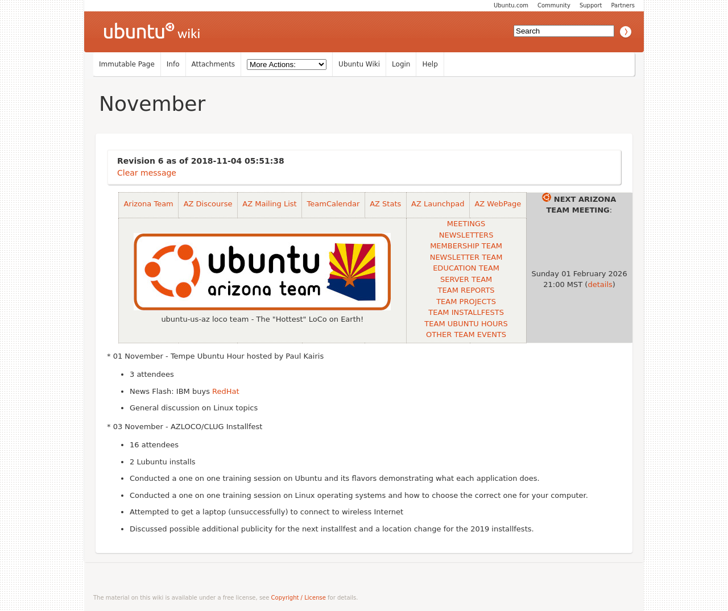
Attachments (213, 64)
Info (173, 64)
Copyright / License (298, 598)
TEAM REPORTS (466, 290)
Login (401, 64)
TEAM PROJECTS (466, 301)
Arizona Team (148, 203)
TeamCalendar (333, 203)
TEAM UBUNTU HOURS (465, 323)
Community (553, 5)
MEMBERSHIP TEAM (466, 246)
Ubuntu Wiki (359, 64)
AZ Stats (385, 203)
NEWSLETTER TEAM (466, 257)
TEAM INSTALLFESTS (466, 312)
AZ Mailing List (269, 203)
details (600, 284)
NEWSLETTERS (466, 235)
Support (591, 5)
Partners (623, 5)
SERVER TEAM (466, 279)
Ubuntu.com (511, 5)
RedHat (225, 391)
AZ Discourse (208, 203)
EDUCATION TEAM (466, 268)
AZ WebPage (497, 203)
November (152, 103)
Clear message (146, 172)
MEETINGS (466, 223)
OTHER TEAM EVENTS (466, 334)
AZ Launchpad (437, 203)
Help (429, 64)
